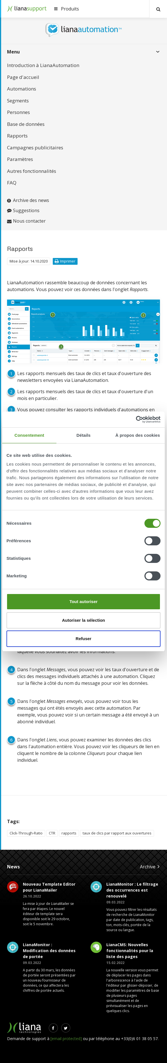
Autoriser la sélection (83, 620)
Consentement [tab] (29, 435)
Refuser (83, 638)
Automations (21, 88)
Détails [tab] (83, 435)
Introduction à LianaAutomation (43, 65)
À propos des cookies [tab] (137, 435)
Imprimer (65, 261)
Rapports (17, 135)
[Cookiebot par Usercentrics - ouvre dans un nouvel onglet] (136, 419)
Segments (18, 100)
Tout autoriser (83, 601)
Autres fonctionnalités (31, 171)
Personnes (18, 112)
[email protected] (66, 1038)
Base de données (26, 124)
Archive (150, 866)
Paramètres (20, 159)
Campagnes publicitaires (35, 147)
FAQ (11, 182)
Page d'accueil (23, 77)
